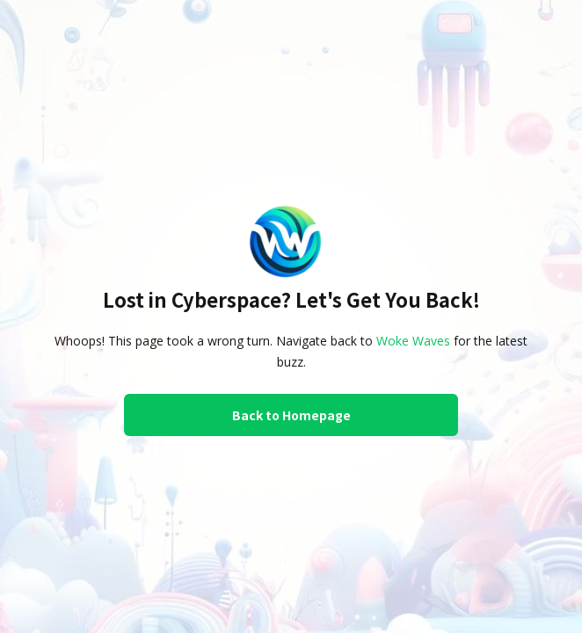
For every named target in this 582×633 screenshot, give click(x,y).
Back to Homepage (291, 415)
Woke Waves (413, 340)
